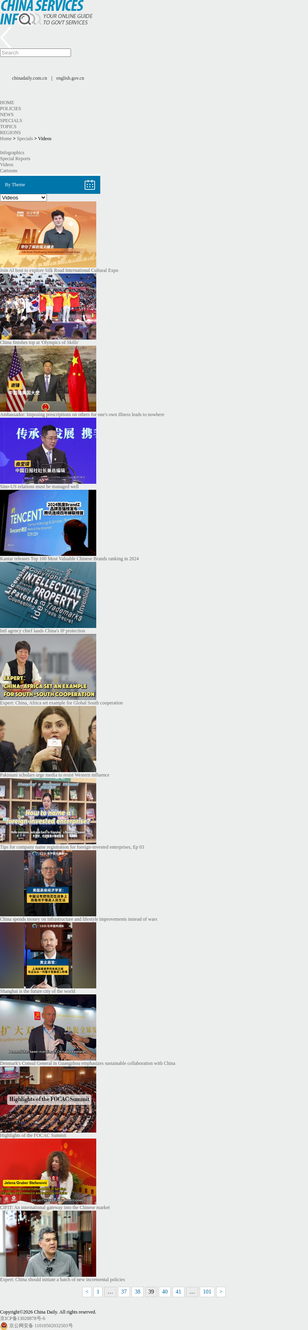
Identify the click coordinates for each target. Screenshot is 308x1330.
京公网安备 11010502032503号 (41, 1325)
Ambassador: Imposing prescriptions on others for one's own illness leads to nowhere (82, 414)
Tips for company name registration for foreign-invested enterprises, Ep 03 (72, 847)
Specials (11, 120)
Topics (8, 126)
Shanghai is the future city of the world (37, 991)
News (7, 114)
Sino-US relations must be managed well (39, 486)
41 (178, 1292)
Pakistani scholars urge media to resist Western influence (54, 775)
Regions (10, 132)
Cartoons (8, 170)
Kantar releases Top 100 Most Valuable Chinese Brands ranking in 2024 (69, 558)
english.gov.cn (70, 78)
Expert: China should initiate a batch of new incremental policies (62, 1279)
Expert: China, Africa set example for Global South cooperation (61, 703)
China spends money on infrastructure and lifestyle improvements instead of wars (78, 919)
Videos (6, 164)
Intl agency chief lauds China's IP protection (42, 631)
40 (165, 1292)
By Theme (15, 184)
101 (207, 1292)
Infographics (12, 152)
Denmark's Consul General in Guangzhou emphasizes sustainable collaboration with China (87, 1063)
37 (124, 1292)
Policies (10, 108)
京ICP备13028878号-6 (22, 1318)
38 (137, 1292)
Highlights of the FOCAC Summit (33, 1135)
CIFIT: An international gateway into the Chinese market (55, 1207)
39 (151, 1292)
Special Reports (15, 158)
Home (7, 102)
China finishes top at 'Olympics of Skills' (39, 342)
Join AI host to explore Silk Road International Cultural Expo (59, 270)
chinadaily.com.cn (29, 78)
